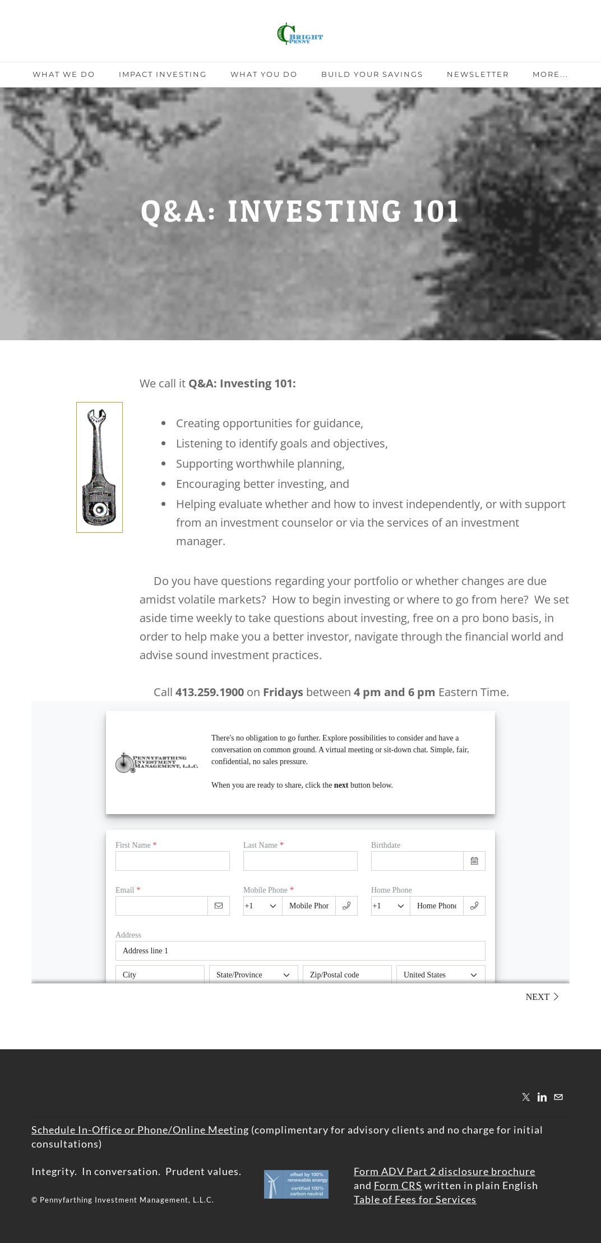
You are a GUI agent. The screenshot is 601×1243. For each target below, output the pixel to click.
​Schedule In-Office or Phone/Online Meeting (140, 1129)
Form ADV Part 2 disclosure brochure (444, 1171)
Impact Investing (163, 74)
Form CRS (398, 1185)
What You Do (264, 74)
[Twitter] (525, 1096)
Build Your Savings (372, 74)
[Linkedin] (542, 1096)
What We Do (64, 74)
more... (550, 74)
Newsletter (478, 74)
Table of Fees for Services (415, 1199)
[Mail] (558, 1096)
